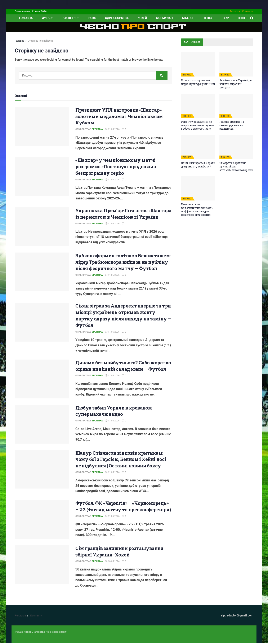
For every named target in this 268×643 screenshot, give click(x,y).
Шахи (225, 18)
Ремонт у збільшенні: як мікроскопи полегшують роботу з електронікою (197, 125)
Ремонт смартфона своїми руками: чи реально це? (231, 125)
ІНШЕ (242, 18)
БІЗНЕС (187, 74)
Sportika (97, 129)
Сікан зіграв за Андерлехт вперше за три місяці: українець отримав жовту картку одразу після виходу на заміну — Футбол (123, 315)
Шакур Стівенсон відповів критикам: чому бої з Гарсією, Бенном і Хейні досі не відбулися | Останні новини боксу (120, 459)
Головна (19, 40)
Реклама (234, 11)
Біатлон (188, 18)
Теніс (208, 18)
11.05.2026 (112, 129)
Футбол (48, 18)
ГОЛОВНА (26, 18)
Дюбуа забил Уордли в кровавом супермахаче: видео (113, 411)
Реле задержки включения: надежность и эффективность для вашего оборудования (197, 209)
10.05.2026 (112, 561)
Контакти (247, 11)
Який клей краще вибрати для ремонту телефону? (198, 164)
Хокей (142, 18)
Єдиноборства (117, 18)
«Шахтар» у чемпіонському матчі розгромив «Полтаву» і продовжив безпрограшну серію (115, 166)
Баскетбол (71, 18)
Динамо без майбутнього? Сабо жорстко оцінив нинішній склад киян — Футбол (123, 366)
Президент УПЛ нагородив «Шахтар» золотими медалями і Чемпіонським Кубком (119, 116)
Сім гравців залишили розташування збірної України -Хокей (119, 551)
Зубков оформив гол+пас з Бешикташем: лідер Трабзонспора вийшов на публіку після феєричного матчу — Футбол (123, 262)
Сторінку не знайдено (40, 40)
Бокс (92, 18)
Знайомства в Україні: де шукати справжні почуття (235, 84)
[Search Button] (162, 75)
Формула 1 (164, 18)
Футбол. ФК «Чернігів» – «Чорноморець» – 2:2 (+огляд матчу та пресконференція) (123, 506)
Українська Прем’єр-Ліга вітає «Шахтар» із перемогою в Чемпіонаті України (123, 213)
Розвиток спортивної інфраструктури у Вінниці (198, 82)
